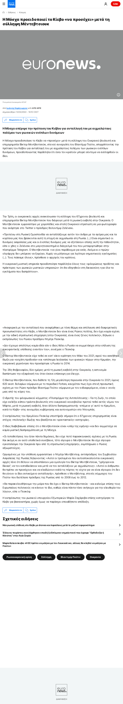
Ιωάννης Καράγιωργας (17, 108)
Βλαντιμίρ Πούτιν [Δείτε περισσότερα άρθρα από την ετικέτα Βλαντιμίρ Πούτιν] (71, 557)
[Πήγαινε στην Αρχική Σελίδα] (11, 4)
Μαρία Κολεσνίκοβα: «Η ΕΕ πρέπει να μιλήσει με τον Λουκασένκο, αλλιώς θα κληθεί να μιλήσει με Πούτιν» (54, 544)
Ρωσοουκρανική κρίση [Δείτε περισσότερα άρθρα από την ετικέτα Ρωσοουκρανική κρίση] (19, 557)
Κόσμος (22, 12)
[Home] (3, 12)
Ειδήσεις (12, 12)
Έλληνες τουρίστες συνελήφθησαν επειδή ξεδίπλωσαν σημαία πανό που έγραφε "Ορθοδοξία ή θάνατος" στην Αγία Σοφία (53, 534)
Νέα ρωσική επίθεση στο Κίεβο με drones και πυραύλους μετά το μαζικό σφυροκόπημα (48, 525)
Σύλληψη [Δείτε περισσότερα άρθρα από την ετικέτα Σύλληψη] (46, 557)
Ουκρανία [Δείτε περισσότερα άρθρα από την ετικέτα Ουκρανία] (95, 557)
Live (115, 3)
